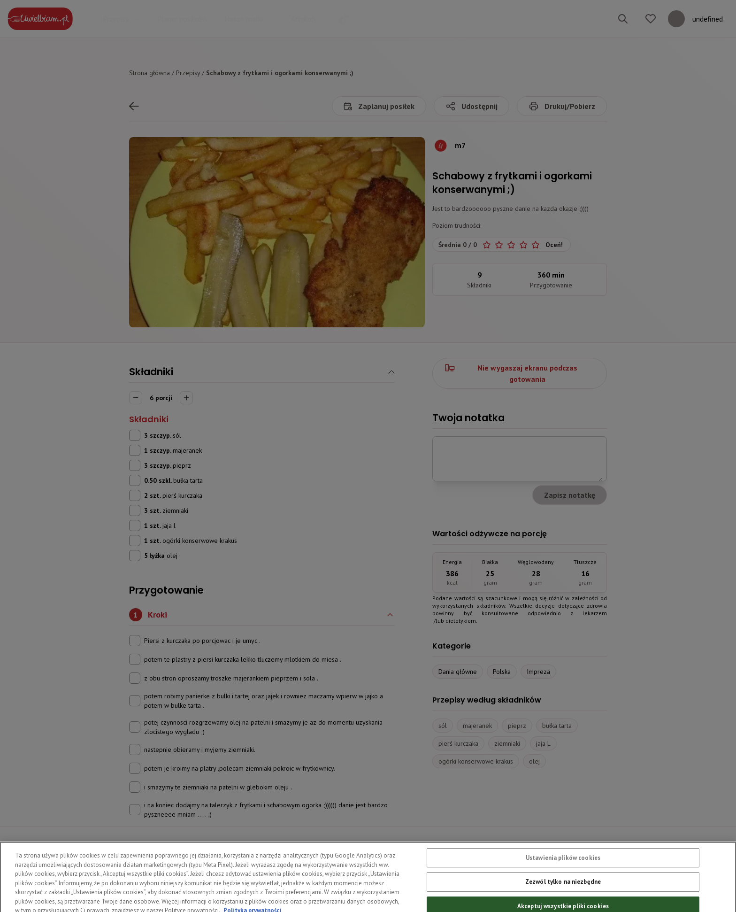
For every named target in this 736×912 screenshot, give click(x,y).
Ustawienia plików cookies (563, 871)
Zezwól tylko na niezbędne (563, 896)
